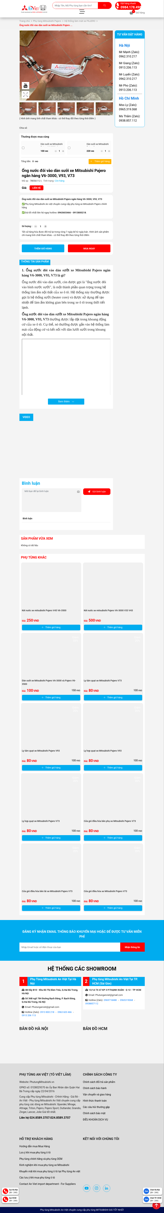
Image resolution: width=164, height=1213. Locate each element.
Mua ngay (89, 248)
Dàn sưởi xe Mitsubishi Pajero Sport (98, 145)
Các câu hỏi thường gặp (96, 1107)
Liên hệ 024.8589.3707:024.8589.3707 (44, 1117)
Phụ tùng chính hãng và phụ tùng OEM (40, 1158)
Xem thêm (66, 401)
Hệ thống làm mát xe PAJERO (79, 21)
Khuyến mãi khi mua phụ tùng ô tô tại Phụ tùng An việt (49, 1171)
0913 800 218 (47, 1012)
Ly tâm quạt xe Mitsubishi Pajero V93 (41, 750)
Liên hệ (36, 187)
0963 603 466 (65, 1012)
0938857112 (91, 1003)
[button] (109, 65)
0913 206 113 (29, 1015)
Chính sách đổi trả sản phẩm (99, 1082)
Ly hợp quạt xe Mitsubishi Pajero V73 (41, 821)
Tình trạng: (48, 180)
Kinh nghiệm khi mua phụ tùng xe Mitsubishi (44, 1165)
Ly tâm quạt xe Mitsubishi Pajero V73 (103, 680)
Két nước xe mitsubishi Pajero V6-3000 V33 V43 (108, 610)
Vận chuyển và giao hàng (97, 1094)
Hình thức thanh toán (95, 1100)
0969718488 (110, 1000)
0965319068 (126, 1000)
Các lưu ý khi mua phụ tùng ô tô (37, 1177)
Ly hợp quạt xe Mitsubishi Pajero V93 (103, 750)
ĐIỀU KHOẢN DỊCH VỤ (95, 1119)
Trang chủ (24, 21)
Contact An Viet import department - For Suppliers (47, 1183)
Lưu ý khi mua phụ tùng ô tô (35, 1152)
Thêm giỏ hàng (100, 161)
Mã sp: (25, 180)
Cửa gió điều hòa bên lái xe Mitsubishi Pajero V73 (47, 891)
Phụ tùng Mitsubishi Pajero (47, 21)
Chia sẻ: (23, 127)
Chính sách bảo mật (94, 1113)
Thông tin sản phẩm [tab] (35, 261)
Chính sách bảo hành (95, 1088)
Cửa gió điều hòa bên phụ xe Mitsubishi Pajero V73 (110, 821)
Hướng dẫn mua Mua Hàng (34, 1146)
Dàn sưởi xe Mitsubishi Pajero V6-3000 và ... (52, 145)
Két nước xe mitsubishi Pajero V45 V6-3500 (44, 610)
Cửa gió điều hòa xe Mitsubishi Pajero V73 (105, 891)
